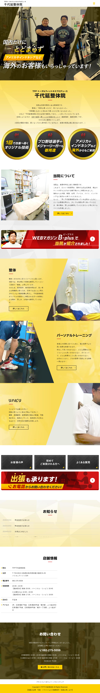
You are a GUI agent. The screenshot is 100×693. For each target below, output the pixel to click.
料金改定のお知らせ (22, 520)
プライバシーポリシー (44, 682)
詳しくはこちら (63, 213)
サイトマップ (59, 682)
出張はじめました (21, 531)
